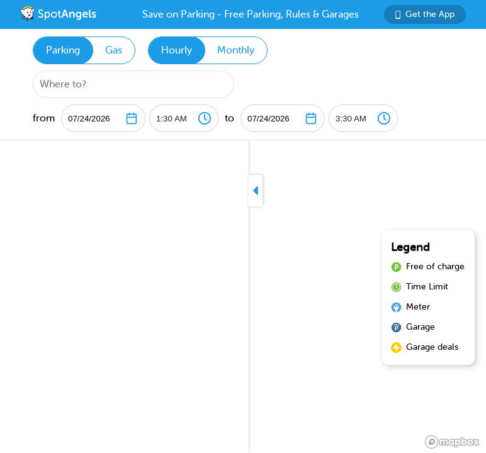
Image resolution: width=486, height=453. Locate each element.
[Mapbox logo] (452, 442)
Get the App (425, 14)
